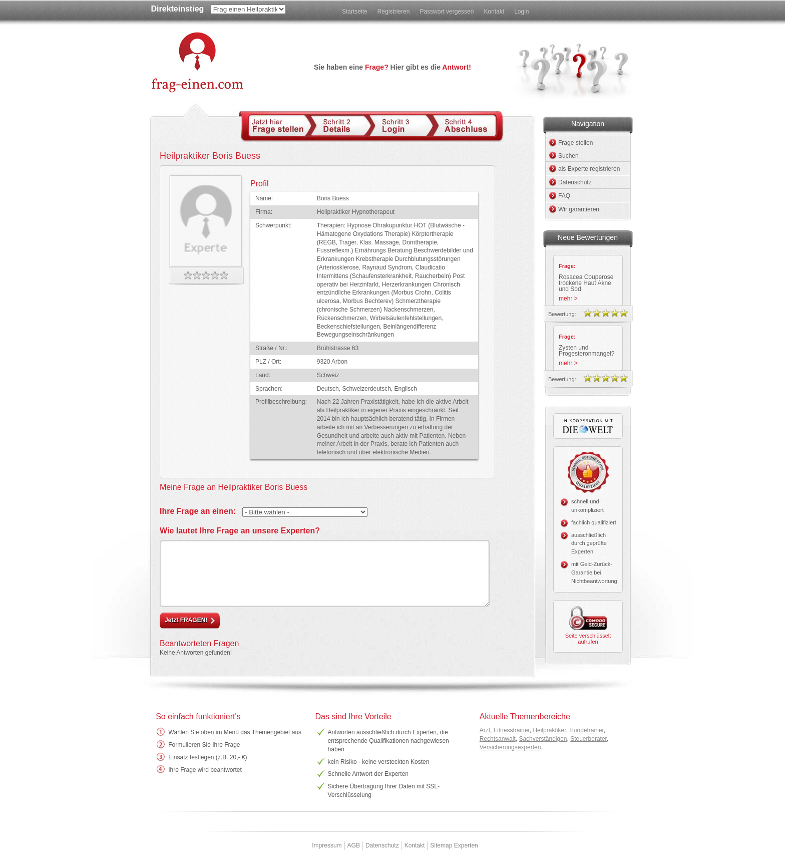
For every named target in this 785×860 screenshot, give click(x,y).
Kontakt (494, 11)
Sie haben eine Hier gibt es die (392, 67)
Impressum (326, 845)
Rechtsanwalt (498, 738)
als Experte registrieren (589, 168)
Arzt (485, 730)
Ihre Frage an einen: (198, 511)
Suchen (568, 155)
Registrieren (393, 11)
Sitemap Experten (454, 845)
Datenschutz (575, 182)
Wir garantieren (578, 209)
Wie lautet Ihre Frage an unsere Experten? (240, 530)
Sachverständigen (543, 738)
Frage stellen (575, 142)
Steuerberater (588, 738)
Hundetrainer (586, 730)
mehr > (568, 298)
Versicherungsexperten (510, 747)
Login (521, 11)
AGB (353, 845)
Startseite (354, 11)
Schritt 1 (280, 125)
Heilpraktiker (549, 730)
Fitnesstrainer (512, 730)
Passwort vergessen (447, 11)
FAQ (564, 195)
